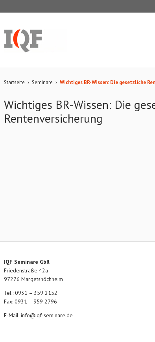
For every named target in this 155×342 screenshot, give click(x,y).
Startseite (14, 82)
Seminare (42, 82)
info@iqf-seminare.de (47, 315)
